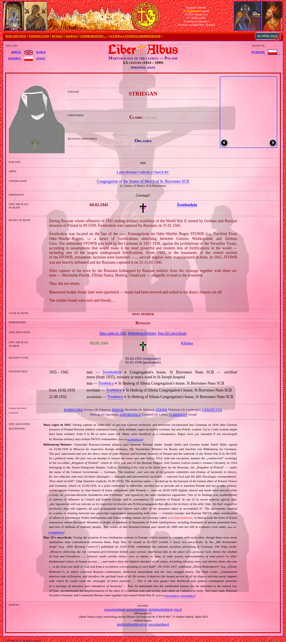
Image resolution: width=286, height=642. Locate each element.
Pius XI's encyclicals (172, 333)
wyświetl (14, 58)
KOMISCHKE (73, 409)
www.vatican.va (172, 595)
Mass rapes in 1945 (113, 333)
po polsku (258, 51)
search (40, 51)
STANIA (161, 409)
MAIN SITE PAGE (15, 36)
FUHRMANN (178, 414)
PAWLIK (118, 409)
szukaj (40, 58)
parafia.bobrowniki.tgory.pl (132, 624)
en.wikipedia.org (134, 439)
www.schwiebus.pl (114, 609)
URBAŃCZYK (212, 409)
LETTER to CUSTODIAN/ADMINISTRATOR (135, 36)
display (16, 51)
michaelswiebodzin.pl (160, 609)
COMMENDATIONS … (93, 36)
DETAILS (57, 36)
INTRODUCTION (39, 36)
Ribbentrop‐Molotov (142, 333)
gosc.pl (178, 609)
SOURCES (71, 36)
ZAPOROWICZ (130, 414)
